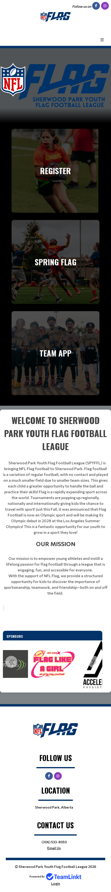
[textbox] (55, 505)
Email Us (54, 848)
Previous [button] (11, 662)
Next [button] (94, 662)
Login (55, 883)
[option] (52, 664)
